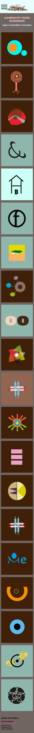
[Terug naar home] (17, 7)
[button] (4, 7)
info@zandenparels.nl (8, 723)
